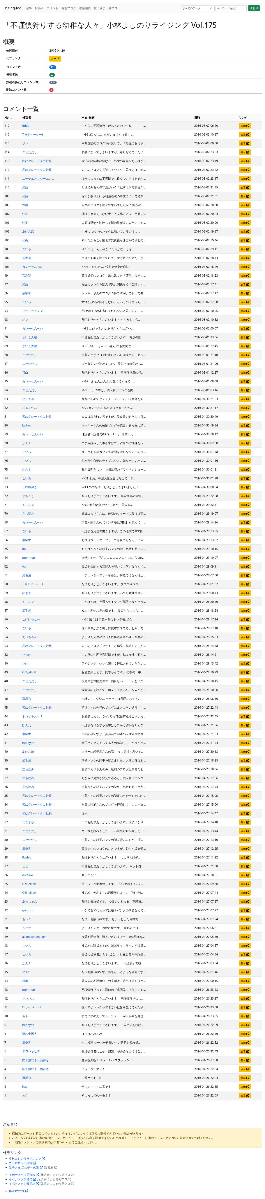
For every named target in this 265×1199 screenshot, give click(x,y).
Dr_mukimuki (31, 1007)
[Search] (231, 8)
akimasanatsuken (34, 937)
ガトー (26, 1016)
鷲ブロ (112, 8)
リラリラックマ (32, 311)
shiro (25, 972)
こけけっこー (31, 619)
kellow (26, 425)
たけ (25, 663)
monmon (28, 558)
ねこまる (28, 399)
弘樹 (25, 214)
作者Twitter (18, 1191)
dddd (25, 126)
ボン (25, 143)
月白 (25, 372)
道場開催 (85, 8)
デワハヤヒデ (31, 1051)
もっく (26, 919)
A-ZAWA (27, 875)
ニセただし (29, 152)
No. (8, 118)
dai (24, 549)
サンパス (28, 998)
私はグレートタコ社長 (37, 161)
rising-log (13, 8)
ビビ (25, 866)
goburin (27, 910)
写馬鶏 (26, 275)
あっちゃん (29, 637)
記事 (29, 8)
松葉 (25, 981)
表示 (55, 58)
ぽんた (26, 725)
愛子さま (99, 8)
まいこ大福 (29, 337)
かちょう (28, 496)
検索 (254, 8)
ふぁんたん (29, 408)
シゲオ (26, 928)
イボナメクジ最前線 (24, 1184)
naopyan (28, 743)
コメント (52, 8)
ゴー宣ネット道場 (22, 1163)
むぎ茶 (26, 593)
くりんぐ (28, 505)
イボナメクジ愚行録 (24, 1175)
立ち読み (28, 514)
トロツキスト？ (32, 716)
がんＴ (26, 443)
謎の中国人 (29, 1034)
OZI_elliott (29, 672)
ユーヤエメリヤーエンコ (38, 179)
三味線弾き (29, 487)
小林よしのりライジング (27, 1159)
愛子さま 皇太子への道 (26, 1167)
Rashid (26, 857)
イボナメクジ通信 (22, 1179)
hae (24, 1087)
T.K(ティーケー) (32, 134)
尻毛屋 (26, 258)
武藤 (25, 187)
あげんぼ (28, 231)
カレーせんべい (32, 267)
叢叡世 (26, 293)
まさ (25, 1095)
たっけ (26, 655)
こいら (26, 249)
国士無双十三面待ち (35, 1060)
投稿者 (39, 8)
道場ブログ (68, 8)
